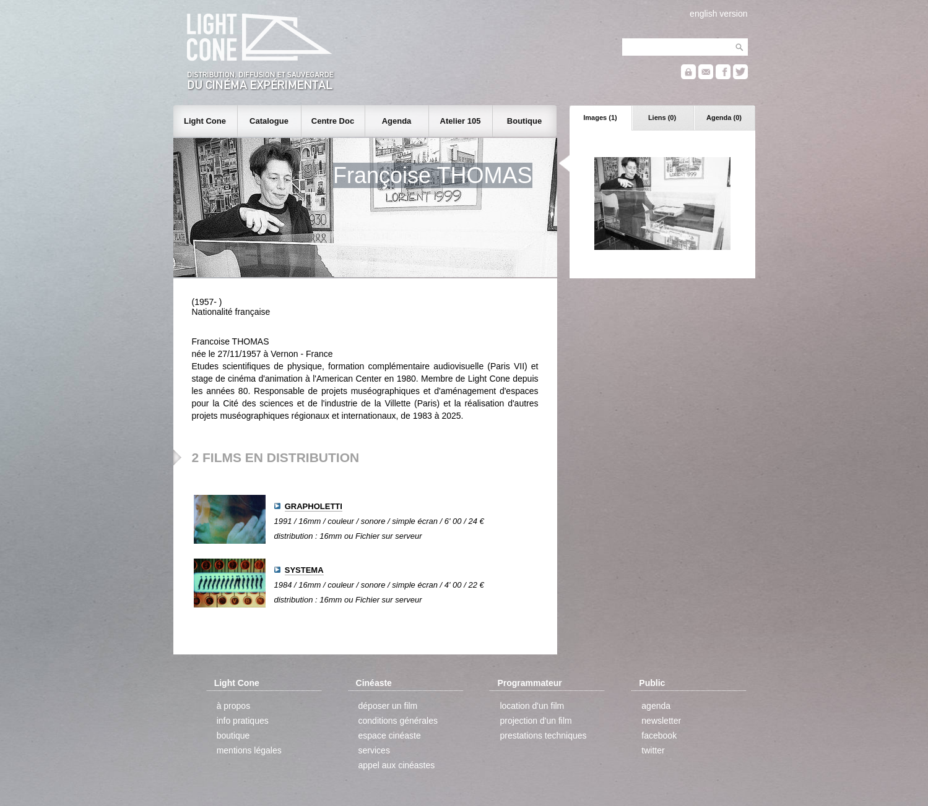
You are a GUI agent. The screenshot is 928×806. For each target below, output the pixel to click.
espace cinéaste (389, 735)
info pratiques (243, 721)
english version (718, 14)
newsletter (661, 721)
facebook (659, 735)
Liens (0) (662, 117)
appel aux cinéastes (396, 765)
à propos (233, 706)
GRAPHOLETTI (313, 506)
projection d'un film (535, 721)
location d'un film (532, 706)
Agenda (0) (724, 117)
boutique (233, 735)
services (374, 750)
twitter (652, 750)
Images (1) (600, 117)
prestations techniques (543, 735)
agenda (655, 706)
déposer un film (388, 706)
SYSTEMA (304, 570)
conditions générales (398, 721)
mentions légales (249, 750)
